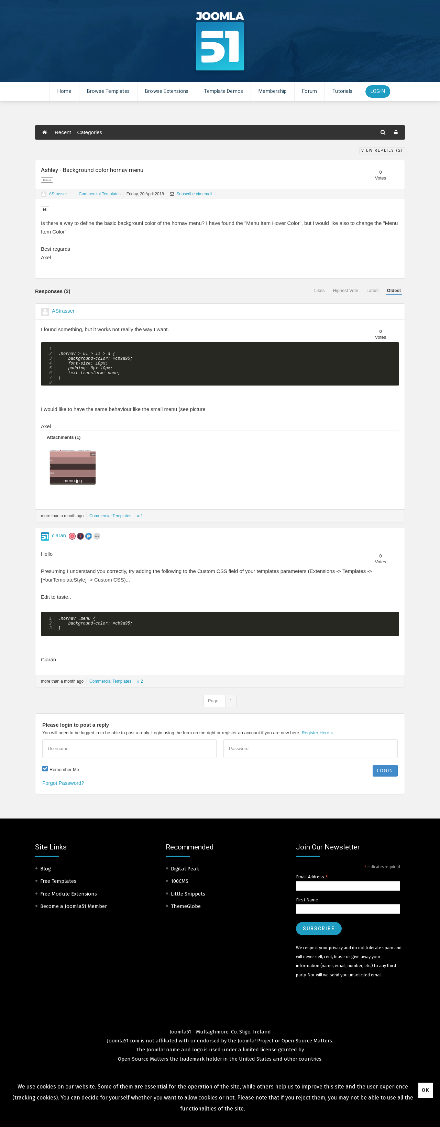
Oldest (394, 290)
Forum (309, 91)
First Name (307, 909)
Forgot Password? (63, 792)
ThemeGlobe (186, 916)
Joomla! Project (255, 1050)
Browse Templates (108, 91)
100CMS (179, 891)
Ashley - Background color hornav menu (92, 169)
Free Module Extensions (68, 903)
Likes (319, 290)
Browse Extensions (166, 91)
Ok (426, 1090)
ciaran (59, 542)
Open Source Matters (307, 1050)
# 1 (140, 522)
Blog (45, 878)
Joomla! (155, 1059)
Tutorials (342, 91)
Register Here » (317, 742)
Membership (272, 91)
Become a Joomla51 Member (73, 916)
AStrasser (58, 194)
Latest (372, 290)
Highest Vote (345, 290)
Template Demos (223, 91)
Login (378, 91)
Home (64, 91)
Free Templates (58, 891)
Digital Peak (185, 878)
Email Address (312, 887)
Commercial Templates (100, 194)
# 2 (140, 691)
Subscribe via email (191, 194)
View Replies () (382, 150)
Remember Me (64, 779)
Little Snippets (188, 903)
